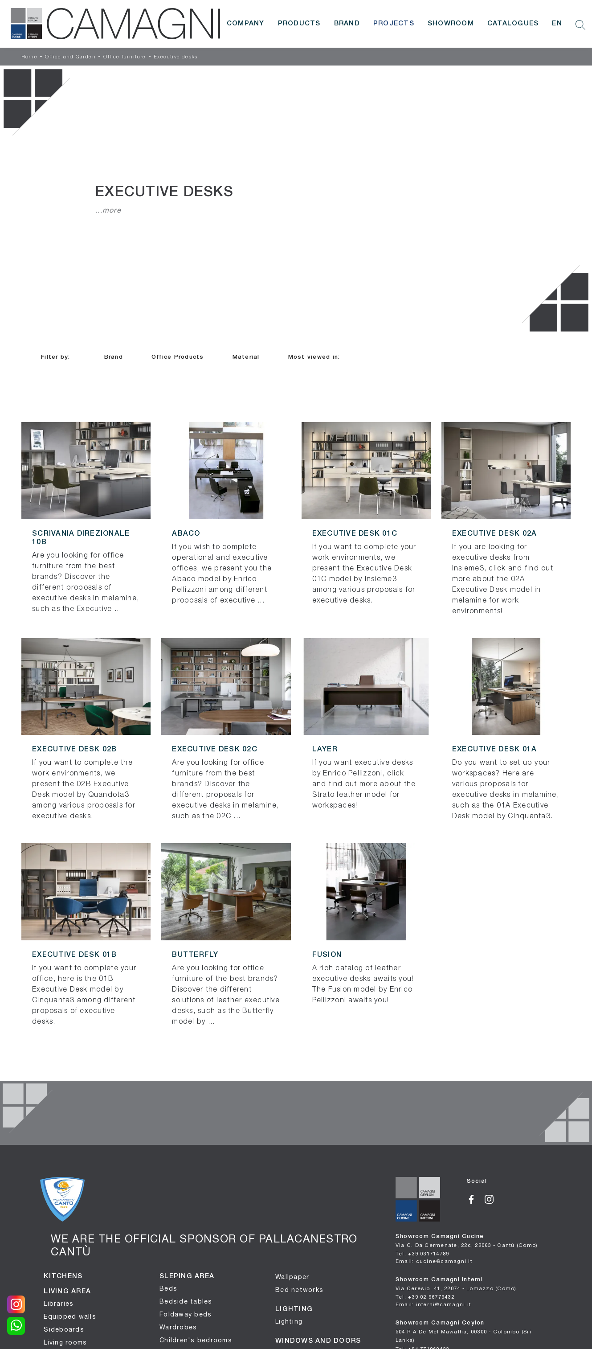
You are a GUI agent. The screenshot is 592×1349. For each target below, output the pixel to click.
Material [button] (246, 357)
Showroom (451, 24)
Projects (393, 24)
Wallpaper (292, 1276)
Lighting (288, 1321)
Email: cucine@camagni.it (434, 1261)
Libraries (58, 1303)
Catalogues (513, 24)
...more (108, 210)
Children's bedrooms (195, 1340)
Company (246, 24)
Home (29, 57)
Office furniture (124, 57)
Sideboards (64, 1329)
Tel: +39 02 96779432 (425, 1297)
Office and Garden (70, 57)
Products (299, 24)
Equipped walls (70, 1316)
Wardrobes (178, 1327)
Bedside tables (185, 1301)
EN (557, 24)
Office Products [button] (177, 357)
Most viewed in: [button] (314, 357)
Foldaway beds (185, 1314)
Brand (347, 24)
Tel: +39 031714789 (422, 1253)
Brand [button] (113, 357)
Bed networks (299, 1289)
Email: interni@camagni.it (433, 1304)
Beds (168, 1288)
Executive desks (175, 57)
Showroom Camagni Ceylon (463, 1331)
